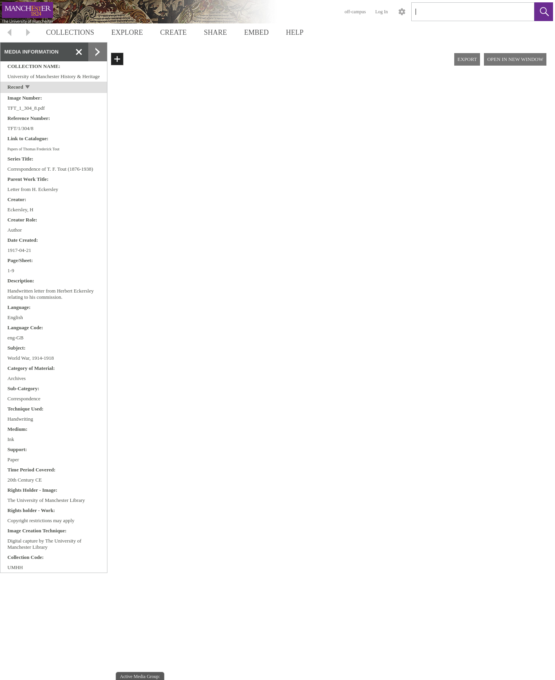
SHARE (215, 32)
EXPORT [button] (467, 59)
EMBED (256, 32)
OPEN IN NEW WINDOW (515, 59)
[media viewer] (331, 376)
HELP (294, 32)
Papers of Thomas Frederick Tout (33, 149)
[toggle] (28, 88)
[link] (522, 11)
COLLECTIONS (70, 32)
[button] (543, 11)
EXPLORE (127, 32)
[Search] (464, 12)
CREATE (173, 32)
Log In (381, 11)
